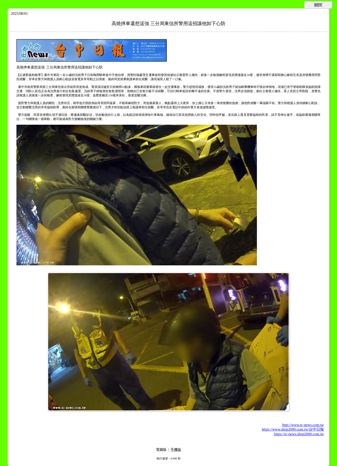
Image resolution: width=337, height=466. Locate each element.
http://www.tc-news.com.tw (303, 425)
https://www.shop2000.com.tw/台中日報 (293, 429)
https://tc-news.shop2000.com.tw (299, 434)
